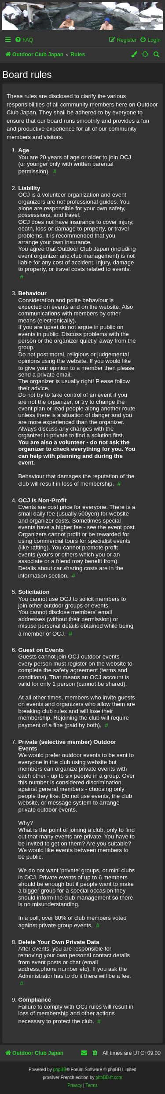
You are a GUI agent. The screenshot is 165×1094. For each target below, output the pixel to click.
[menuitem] (24, 40)
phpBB (59, 1069)
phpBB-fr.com (108, 1077)
